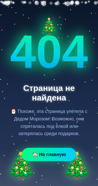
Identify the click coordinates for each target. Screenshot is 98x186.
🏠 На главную (49, 154)
